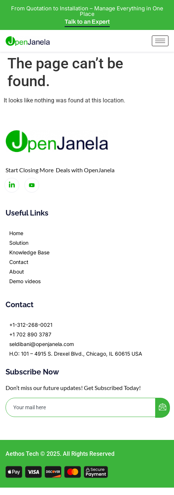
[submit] (162, 408)
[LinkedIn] (11, 185)
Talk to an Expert (87, 21)
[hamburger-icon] (160, 40)
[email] (81, 407)
